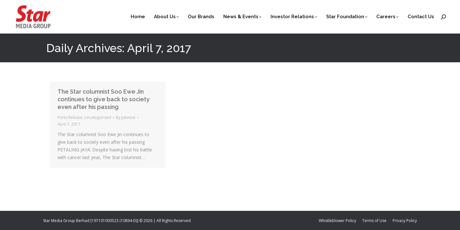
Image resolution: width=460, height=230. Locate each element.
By (125, 117)
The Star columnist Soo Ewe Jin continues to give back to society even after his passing (103, 99)
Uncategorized (97, 117)
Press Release (69, 117)
